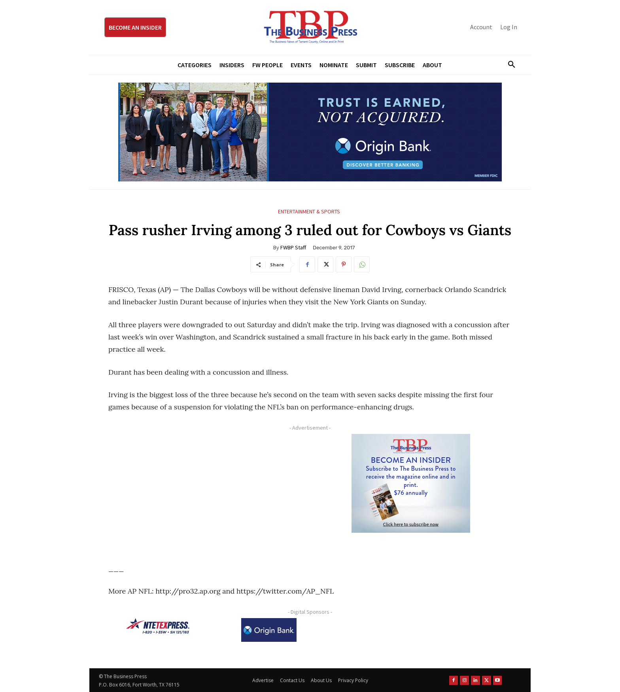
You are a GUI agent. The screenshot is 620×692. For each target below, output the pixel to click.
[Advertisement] (205, 489)
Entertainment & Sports (309, 211)
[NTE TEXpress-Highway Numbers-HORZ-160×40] (157, 626)
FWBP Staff (293, 247)
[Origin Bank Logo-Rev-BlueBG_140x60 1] (268, 630)
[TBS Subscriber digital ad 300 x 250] (411, 483)
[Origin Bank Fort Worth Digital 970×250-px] (310, 132)
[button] (508, 64)
